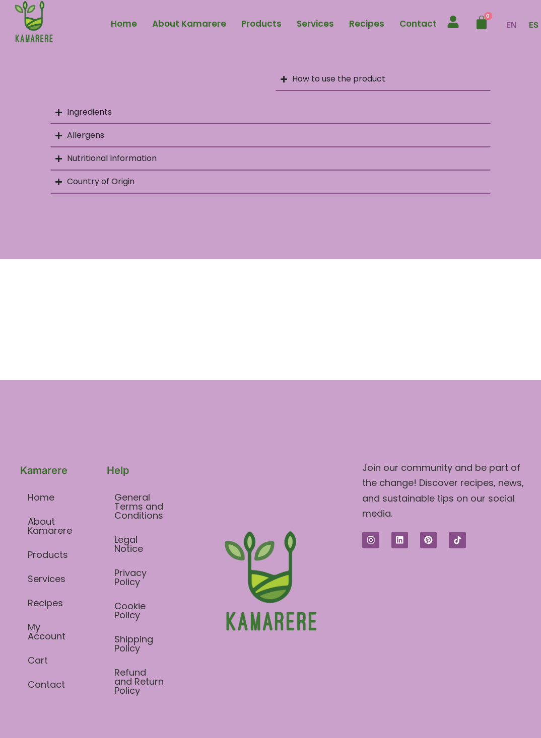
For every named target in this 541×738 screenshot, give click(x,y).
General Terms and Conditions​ (138, 506)
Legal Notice (128, 544)
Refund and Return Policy (139, 681)
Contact (418, 24)
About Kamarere (189, 24)
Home (124, 24)
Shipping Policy (133, 643)
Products (261, 24)
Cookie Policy (130, 610)
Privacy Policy (130, 577)
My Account (46, 631)
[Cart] (481, 22)
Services (315, 24)
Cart (38, 660)
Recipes (366, 24)
